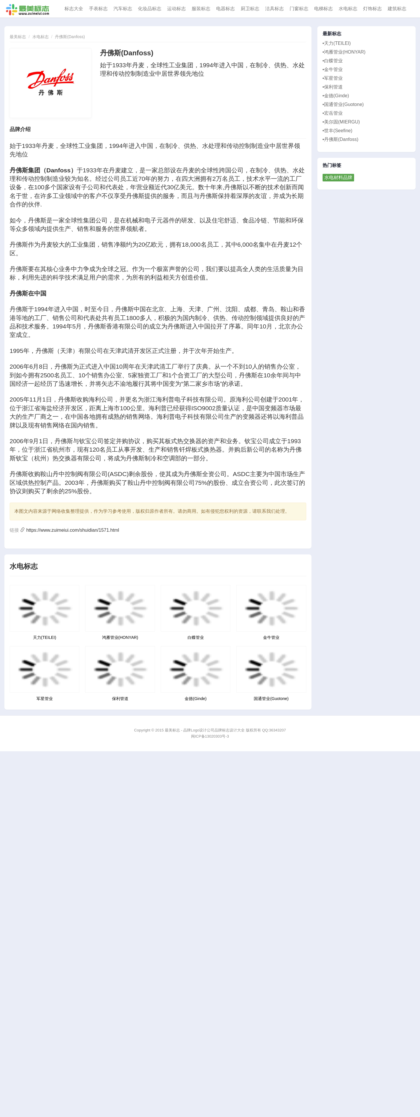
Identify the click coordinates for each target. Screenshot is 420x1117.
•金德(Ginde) (336, 95)
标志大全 (73, 8)
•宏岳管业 (333, 113)
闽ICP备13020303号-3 (210, 736)
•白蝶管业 (333, 60)
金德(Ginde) (195, 698)
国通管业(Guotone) (271, 698)
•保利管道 (333, 86)
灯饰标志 (372, 8)
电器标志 (225, 8)
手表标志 (98, 8)
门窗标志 (299, 8)
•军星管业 (333, 78)
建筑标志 (397, 8)
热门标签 (332, 165)
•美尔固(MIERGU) (341, 121)
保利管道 (120, 698)
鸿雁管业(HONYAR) (120, 637)
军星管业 (44, 698)
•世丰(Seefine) (338, 130)
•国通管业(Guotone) (343, 104)
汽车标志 (122, 8)
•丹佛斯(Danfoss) (340, 139)
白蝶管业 (196, 637)
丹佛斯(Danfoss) (70, 36)
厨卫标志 (250, 8)
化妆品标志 (149, 8)
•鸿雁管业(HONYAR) (344, 52)
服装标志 (201, 8)
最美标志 (18, 36)
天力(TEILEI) (44, 637)
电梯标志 (323, 8)
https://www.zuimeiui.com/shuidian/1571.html (72, 530)
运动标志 (176, 8)
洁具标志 (274, 8)
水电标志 (348, 8)
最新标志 (332, 33)
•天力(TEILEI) (337, 43)
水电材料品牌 (338, 177)
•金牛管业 (333, 69)
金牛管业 (271, 637)
